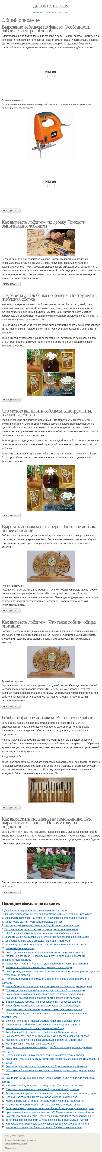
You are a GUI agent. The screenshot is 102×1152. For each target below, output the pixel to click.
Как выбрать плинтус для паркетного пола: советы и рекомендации (45, 994)
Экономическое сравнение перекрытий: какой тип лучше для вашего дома (50, 1108)
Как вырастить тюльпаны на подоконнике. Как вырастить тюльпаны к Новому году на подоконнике (46, 822)
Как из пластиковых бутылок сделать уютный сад (35, 1028)
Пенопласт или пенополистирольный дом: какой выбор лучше (42, 1089)
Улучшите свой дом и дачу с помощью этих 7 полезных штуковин (44, 1085)
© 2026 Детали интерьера (14, 1136)
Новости (51, 12)
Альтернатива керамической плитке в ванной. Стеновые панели (43, 1104)
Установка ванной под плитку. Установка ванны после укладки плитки (47, 1119)
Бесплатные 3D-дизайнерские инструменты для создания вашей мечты (46, 937)
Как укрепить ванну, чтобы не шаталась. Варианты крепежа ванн (44, 1127)
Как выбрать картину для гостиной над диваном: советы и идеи (43, 1005)
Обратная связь (10, 1148)
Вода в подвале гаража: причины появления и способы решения (44, 1001)
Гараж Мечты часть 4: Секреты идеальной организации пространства (47, 963)
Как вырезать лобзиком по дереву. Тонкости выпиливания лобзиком (43, 224)
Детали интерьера (51, 6)
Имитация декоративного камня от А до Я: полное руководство (41, 925)
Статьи (63, 12)
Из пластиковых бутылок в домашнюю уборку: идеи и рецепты (43, 1024)
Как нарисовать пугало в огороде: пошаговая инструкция (37, 940)
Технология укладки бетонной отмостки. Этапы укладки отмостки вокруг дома (51, 1093)
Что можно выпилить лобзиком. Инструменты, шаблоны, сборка (47, 412)
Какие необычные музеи (20, 948)
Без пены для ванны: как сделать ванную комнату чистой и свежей (45, 1055)
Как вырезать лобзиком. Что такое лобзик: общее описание (49, 624)
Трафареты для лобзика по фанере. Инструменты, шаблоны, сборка (49, 297)
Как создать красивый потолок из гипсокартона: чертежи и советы (44, 952)
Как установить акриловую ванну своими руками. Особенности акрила (47, 1123)
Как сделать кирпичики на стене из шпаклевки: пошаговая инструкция (45, 918)
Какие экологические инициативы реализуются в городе (39, 967)
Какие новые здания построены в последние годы (33, 921)
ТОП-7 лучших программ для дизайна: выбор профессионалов (41, 933)
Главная (38, 12)
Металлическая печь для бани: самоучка (30, 1043)
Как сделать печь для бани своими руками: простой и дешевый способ (47, 1036)
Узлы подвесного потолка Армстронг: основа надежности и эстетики (46, 944)
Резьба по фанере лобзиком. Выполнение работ (47, 717)
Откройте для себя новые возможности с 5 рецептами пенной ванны (46, 1066)
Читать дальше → (11, 211)
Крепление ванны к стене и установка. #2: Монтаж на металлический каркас (51, 1112)
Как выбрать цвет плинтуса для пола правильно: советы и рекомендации (49, 986)
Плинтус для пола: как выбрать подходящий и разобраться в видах (45, 990)
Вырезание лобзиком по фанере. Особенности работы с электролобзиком (46, 29)
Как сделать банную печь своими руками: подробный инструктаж (44, 1039)
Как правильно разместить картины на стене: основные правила (44, 1009)
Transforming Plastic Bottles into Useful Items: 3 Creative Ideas (41, 1032)
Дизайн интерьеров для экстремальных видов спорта (35, 910)
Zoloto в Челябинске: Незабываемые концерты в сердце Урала (43, 1020)
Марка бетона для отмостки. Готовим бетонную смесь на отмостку (45, 1100)
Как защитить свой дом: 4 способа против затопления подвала (43, 998)
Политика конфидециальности (16, 1144)
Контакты (8, 1140)
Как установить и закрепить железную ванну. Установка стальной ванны (48, 1116)
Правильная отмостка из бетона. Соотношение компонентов (41, 1097)
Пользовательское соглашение (24, 1140)
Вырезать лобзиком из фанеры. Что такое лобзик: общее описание (49, 528)
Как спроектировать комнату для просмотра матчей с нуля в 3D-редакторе (48, 914)
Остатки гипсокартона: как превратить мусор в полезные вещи (41, 929)
